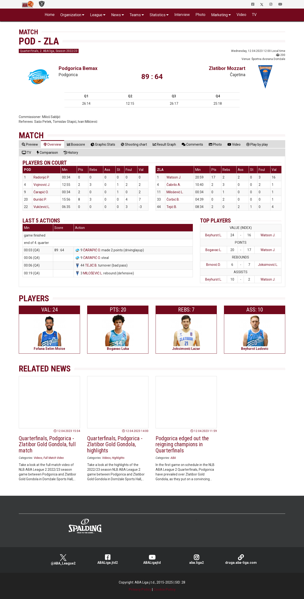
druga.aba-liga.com (241, 559)
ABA (173, 458)
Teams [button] (135, 15)
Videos (38, 458)
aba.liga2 (196, 559)
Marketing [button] (219, 15)
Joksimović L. (268, 265)
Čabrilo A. (173, 185)
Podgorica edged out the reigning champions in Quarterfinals (182, 444)
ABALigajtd (152, 559)
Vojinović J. (41, 185)
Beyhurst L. (213, 235)
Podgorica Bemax (78, 68)
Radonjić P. (41, 177)
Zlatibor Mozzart (227, 68)
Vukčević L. (41, 207)
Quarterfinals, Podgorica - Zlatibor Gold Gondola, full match (47, 444)
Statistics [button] (158, 15)
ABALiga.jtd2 (107, 559)
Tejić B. (171, 207)
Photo (200, 14)
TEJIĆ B (91, 265)
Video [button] (241, 14)
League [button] (96, 15)
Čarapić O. (40, 192)
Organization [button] (70, 15)
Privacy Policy (140, 589)
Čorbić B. (173, 199)
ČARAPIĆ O (91, 250)
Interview (182, 14)
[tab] (30, 144)
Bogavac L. (213, 250)
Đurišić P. (40, 199)
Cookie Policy (164, 589)
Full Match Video (53, 458)
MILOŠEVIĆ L (92, 273)
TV (254, 14)
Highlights (118, 458)
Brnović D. (213, 265)
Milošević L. (174, 192)
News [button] (116, 15)
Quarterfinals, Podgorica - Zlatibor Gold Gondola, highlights (114, 444)
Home (50, 14)
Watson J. (173, 177)
